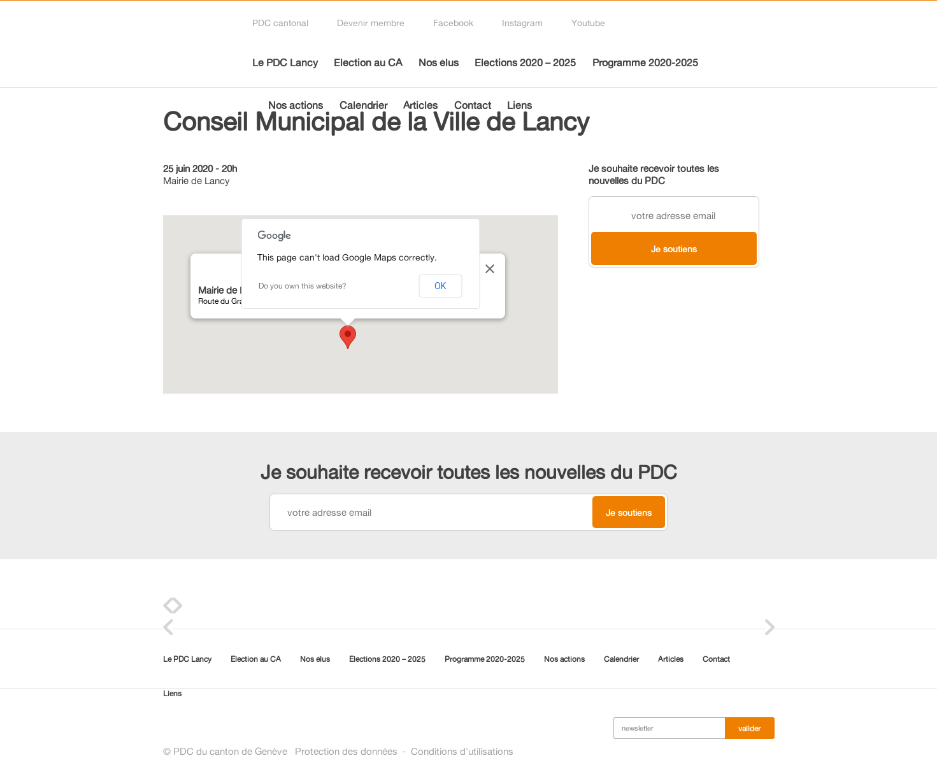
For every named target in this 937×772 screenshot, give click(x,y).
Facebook (453, 22)
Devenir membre (370, 22)
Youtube (588, 22)
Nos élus (438, 62)
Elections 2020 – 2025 (525, 62)
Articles (420, 105)
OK (440, 286)
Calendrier (363, 105)
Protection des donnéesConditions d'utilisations (404, 751)
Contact (472, 105)
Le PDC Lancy (285, 62)
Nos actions (295, 105)
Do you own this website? (303, 285)
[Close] (500, 269)
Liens (519, 105)
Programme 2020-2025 (645, 62)
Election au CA (368, 62)
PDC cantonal (280, 22)
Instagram (522, 22)
